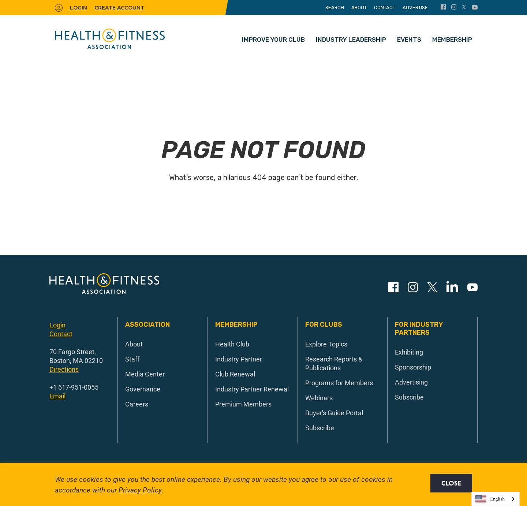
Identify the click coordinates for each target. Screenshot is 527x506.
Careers (136, 404)
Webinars (319, 397)
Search (334, 7)
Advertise (415, 7)
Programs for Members (339, 382)
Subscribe (319, 427)
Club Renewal (235, 374)
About (359, 7)
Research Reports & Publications (333, 363)
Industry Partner (238, 359)
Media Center (145, 374)
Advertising (411, 382)
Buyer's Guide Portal (334, 412)
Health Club (232, 344)
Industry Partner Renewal (252, 389)
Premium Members (243, 404)
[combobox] (495, 499)
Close (451, 483)
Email (57, 395)
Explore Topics (326, 344)
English (490, 499)
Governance (142, 389)
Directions (64, 369)
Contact (384, 7)
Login (57, 325)
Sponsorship (413, 367)
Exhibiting (409, 352)
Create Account (119, 7)
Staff (132, 359)
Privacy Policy (140, 489)
